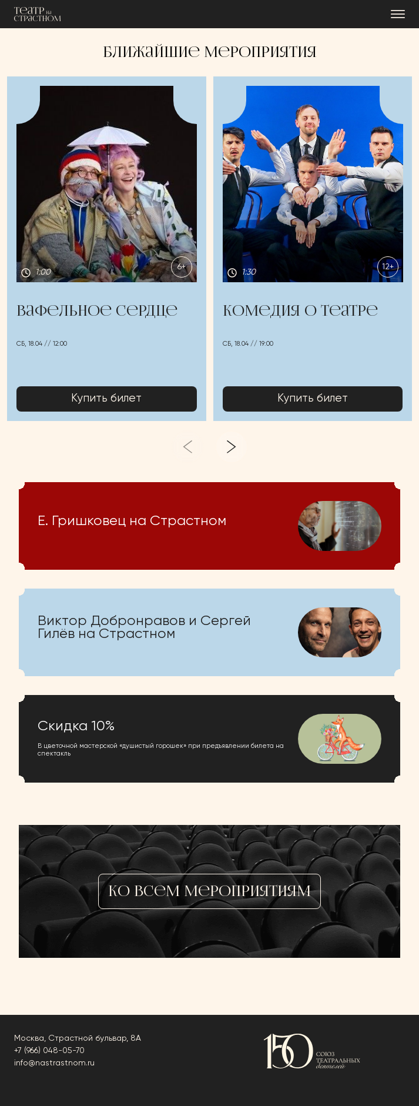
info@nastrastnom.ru (54, 1063)
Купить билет (106, 399)
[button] (106, 249)
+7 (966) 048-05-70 (49, 1051)
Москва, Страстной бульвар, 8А (77, 1038)
